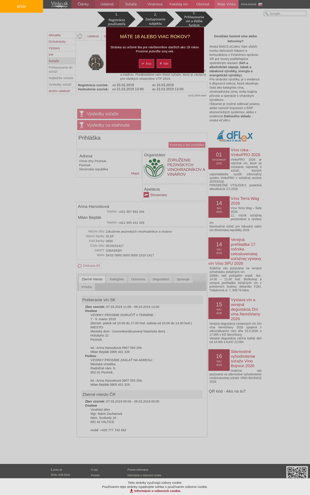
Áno (146, 63)
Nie (163, 63)
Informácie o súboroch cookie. (157, 491)
